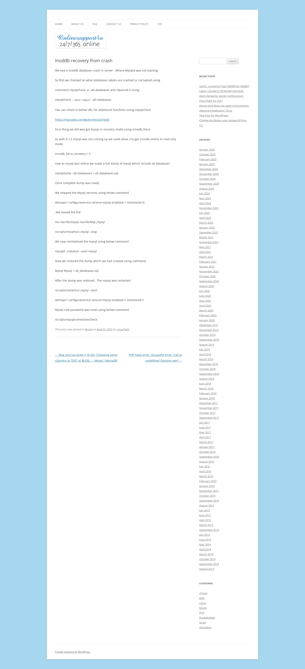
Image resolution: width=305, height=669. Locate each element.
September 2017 (209, 418)
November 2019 (208, 330)
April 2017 (205, 437)
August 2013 (206, 569)
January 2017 (207, 447)
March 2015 (206, 525)
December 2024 (208, 169)
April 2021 (205, 252)
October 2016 (207, 452)
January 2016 (207, 486)
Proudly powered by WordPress (72, 652)
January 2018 (207, 398)
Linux (202, 603)
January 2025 (207, 164)
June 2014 (205, 539)
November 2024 (208, 174)
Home (58, 24)
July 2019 (204, 349)
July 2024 (204, 193)
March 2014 (206, 554)
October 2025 (207, 154)
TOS (159, 24)
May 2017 (205, 432)
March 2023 (206, 222)
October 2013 (207, 559)
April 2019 (205, 354)
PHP (201, 613)
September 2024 (209, 183)
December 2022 (208, 232)
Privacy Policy (139, 24)
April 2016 (205, 471)
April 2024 (205, 203)
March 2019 (206, 359)
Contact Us (113, 24)
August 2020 (206, 286)
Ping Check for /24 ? (211, 101)
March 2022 (206, 237)
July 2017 (204, 422)
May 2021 (205, 247)
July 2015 (204, 510)
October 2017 (207, 413)
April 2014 (205, 549)
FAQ (94, 24)
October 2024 (207, 179)
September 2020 (209, 281)
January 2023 (207, 227)
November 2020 (208, 271)
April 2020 (205, 305)
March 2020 (206, 310)
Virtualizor (205, 627)
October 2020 (207, 276)
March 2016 (206, 476)
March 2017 (206, 442)
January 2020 (207, 320)
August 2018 (206, 379)
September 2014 (209, 530)
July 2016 (204, 466)
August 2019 (206, 344)
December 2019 (208, 325)
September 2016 (209, 457)
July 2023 (204, 213)
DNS (201, 598)
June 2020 (205, 296)
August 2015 (206, 505)
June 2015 (205, 515)
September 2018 (209, 374)
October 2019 (207, 335)
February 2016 (207, 481)
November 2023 (208, 208)
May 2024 (205, 198)
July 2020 (204, 291)
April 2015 (205, 520)
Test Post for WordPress (213, 115)
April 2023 (205, 218)
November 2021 (208, 242)
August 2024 (206, 188)
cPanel (203, 593)
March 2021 (206, 257)
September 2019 (209, 340)
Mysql (88, 329)
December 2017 (208, 403)
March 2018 (206, 388)
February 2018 (207, 393)
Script (202, 622)
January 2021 (207, 266)
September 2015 (209, 500)
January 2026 (207, 149)
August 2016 (206, 461)
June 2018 (205, 383)
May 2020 (205, 301)
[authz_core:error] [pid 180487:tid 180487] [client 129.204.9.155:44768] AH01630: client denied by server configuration (224, 91)
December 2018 (208, 364)
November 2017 (208, 408)
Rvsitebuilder (207, 617)
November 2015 (208, 491)
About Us (77, 24)
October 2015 (207, 496)
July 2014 (204, 535)
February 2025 (207, 159)
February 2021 (207, 261)
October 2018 (207, 369)
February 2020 (207, 315)
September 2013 (209, 564)
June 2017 (205, 427)
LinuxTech (123, 329)
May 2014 (205, 544)
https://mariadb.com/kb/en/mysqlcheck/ (82, 119)
